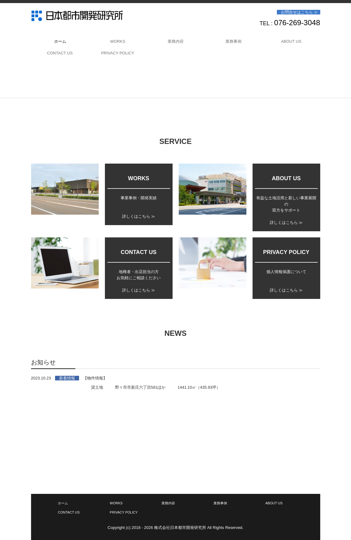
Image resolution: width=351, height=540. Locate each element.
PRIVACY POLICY (117, 53)
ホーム (60, 41)
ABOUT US (291, 41)
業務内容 (176, 41)
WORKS (117, 41)
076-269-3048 (297, 22)
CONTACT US (60, 53)
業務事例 (233, 41)
